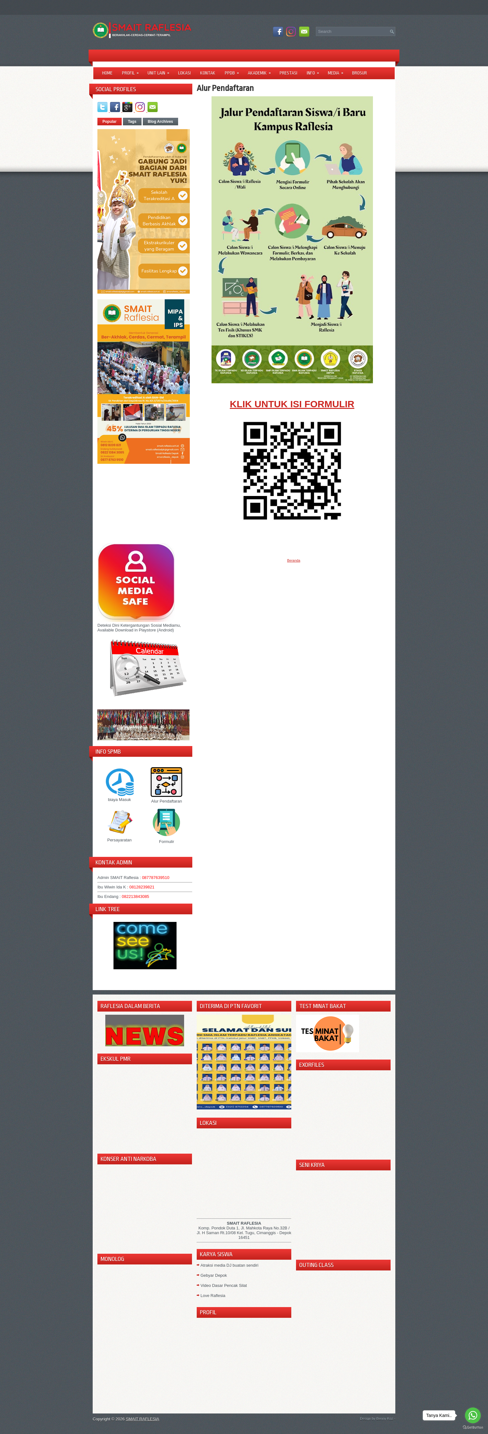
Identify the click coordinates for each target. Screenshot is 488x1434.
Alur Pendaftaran (166, 799)
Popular (109, 121)
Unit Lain (160, 70)
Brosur (359, 72)
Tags (132, 121)
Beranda (293, 560)
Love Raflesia (212, 1295)
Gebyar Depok (213, 1275)
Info (315, 70)
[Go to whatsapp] (473, 1415)
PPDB (234, 70)
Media (337, 70)
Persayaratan (119, 837)
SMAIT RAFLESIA (142, 1419)
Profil (132, 70)
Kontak (207, 72)
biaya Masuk (119, 797)
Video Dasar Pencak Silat (223, 1285)
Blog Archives (160, 121)
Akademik (261, 70)
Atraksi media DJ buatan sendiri (229, 1265)
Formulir (166, 839)
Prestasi (288, 72)
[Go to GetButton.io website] (473, 1427)
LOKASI (184, 72)
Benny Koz (385, 1418)
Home (107, 72)
